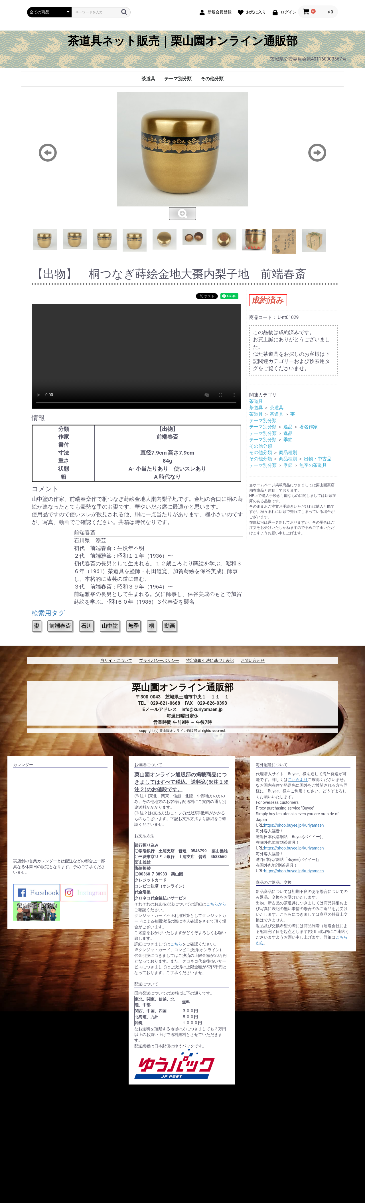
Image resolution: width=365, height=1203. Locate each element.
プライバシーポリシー (159, 660)
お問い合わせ (253, 660)
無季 (133, 625)
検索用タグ (48, 613)
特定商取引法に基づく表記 (210, 660)
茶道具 (148, 78)
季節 (288, 439)
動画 (169, 625)
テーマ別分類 (178, 78)
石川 (86, 625)
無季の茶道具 (313, 465)
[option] (182, 156)
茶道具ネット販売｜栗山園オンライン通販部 (183, 41)
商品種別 (288, 452)
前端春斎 (60, 625)
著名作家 (308, 426)
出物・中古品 (317, 458)
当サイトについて (116, 660)
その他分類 (212, 78)
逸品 (288, 426)
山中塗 (110, 625)
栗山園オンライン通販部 (183, 687)
